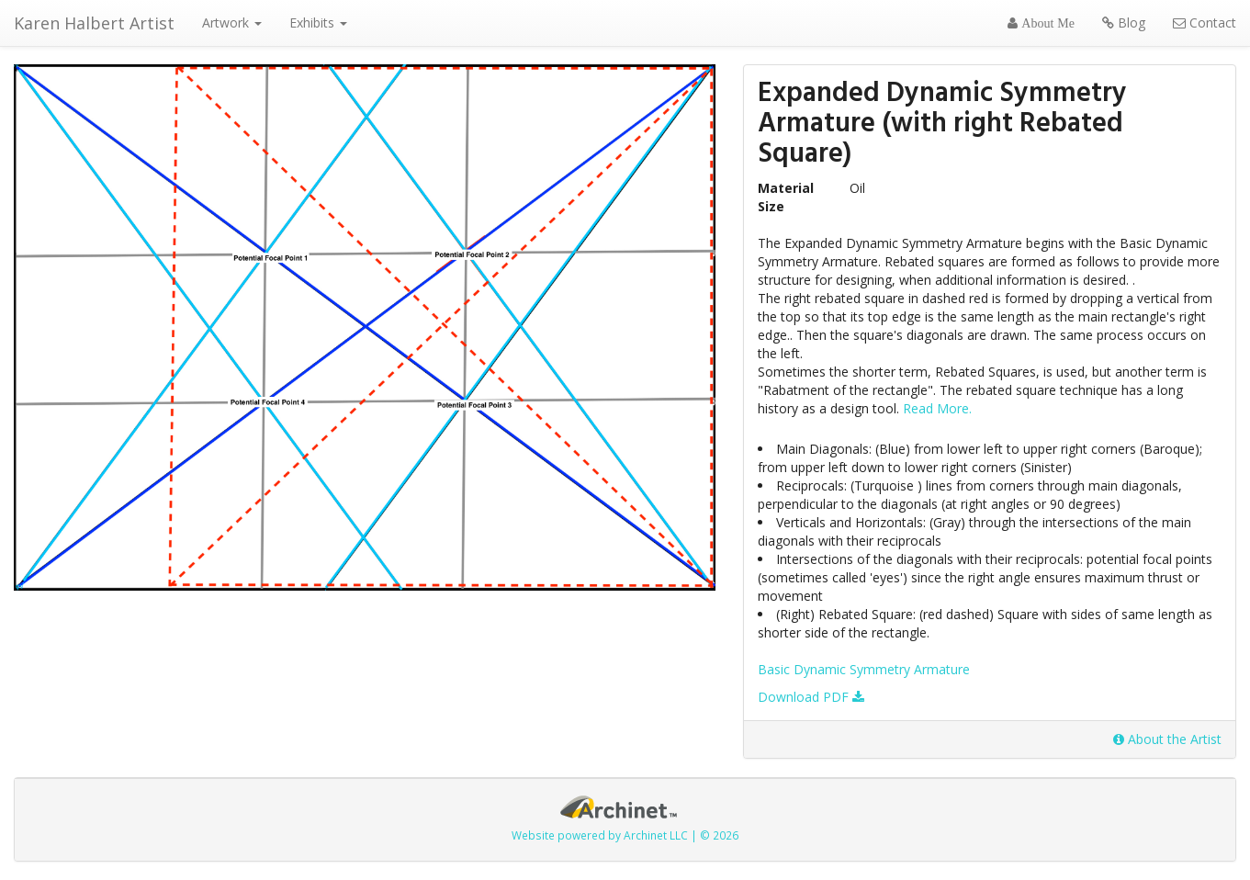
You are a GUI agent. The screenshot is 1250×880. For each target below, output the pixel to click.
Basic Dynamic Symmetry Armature (864, 669)
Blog (1123, 22)
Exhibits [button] (318, 22)
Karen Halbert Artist (94, 23)
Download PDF (811, 696)
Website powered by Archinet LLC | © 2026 (625, 835)
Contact (1204, 22)
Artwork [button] (232, 22)
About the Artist (1167, 739)
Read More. (937, 408)
